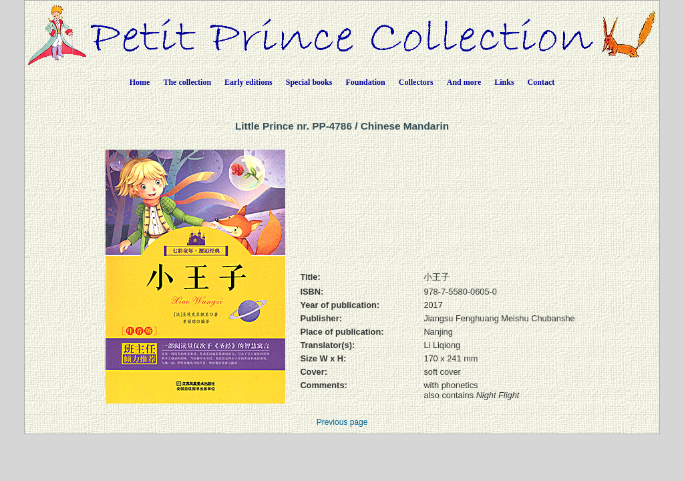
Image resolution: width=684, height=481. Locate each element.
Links (504, 82)
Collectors (416, 82)
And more (464, 82)
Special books (309, 82)
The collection (187, 82)
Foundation (365, 82)
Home (140, 82)
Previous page (342, 422)
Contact (541, 82)
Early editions (248, 82)
